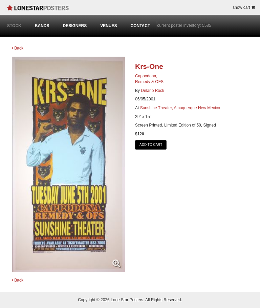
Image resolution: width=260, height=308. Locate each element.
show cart (244, 7)
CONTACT (140, 25)
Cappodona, (146, 76)
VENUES (108, 25)
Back (17, 48)
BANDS (42, 25)
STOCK (14, 25)
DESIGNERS (75, 25)
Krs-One (149, 66)
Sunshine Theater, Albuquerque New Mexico (180, 107)
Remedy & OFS (149, 81)
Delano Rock (152, 90)
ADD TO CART (150, 145)
